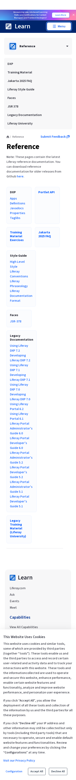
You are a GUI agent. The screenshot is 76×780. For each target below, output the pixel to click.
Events (14, 601)
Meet (13, 607)
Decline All (58, 771)
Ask (12, 594)
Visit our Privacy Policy (19, 760)
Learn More (60, 15)
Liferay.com (18, 588)
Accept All (36, 771)
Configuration (14, 771)
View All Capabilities (24, 627)
